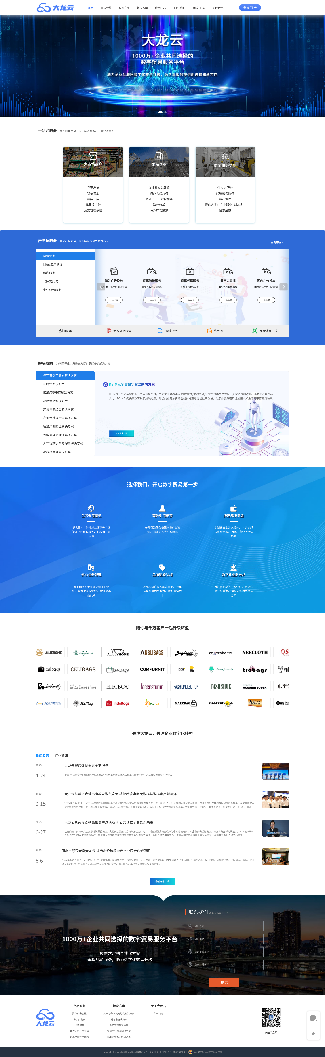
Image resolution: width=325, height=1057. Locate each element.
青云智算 (106, 8)
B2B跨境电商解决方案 (119, 1036)
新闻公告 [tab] (42, 755)
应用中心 (160, 8)
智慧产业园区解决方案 (119, 1031)
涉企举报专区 (179, 1052)
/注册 (253, 7)
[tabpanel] (162, 824)
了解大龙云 (219, 8)
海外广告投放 (79, 1013)
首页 (90, 8)
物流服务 (79, 1025)
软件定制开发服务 (79, 1031)
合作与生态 (198, 8)
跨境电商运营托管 (79, 1036)
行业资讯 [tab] (61, 755)
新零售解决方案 (119, 1019)
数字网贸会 (79, 1019)
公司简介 (158, 1013)
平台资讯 (178, 8)
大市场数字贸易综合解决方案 (118, 1013)
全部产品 (124, 8)
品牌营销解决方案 (119, 1025)
